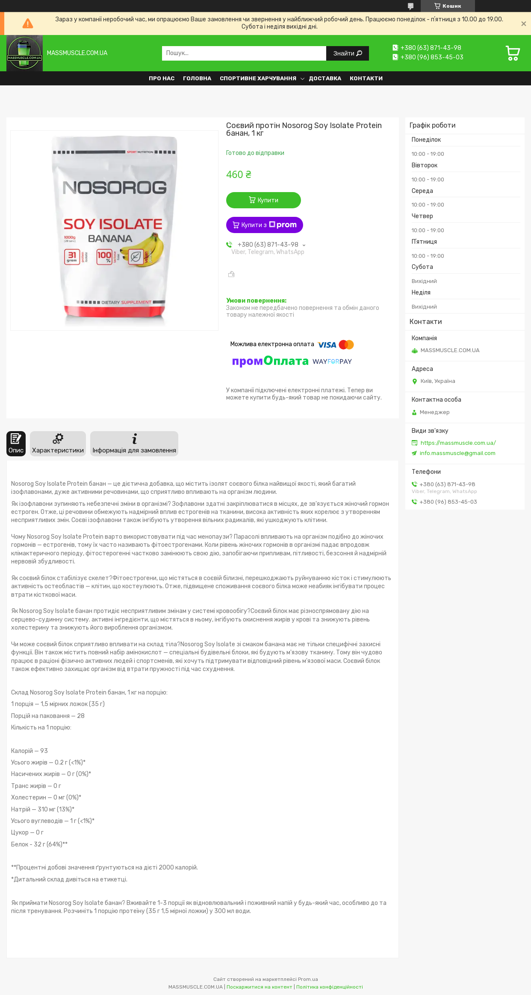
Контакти (366, 78)
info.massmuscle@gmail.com (458, 453)
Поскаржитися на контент (259, 987)
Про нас (161, 78)
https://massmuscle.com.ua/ (458, 443)
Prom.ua (308, 979)
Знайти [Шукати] (344, 53)
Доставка (325, 78)
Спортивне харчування (258, 78)
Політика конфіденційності (329, 987)
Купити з (269, 225)
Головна (197, 78)
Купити (268, 200)
